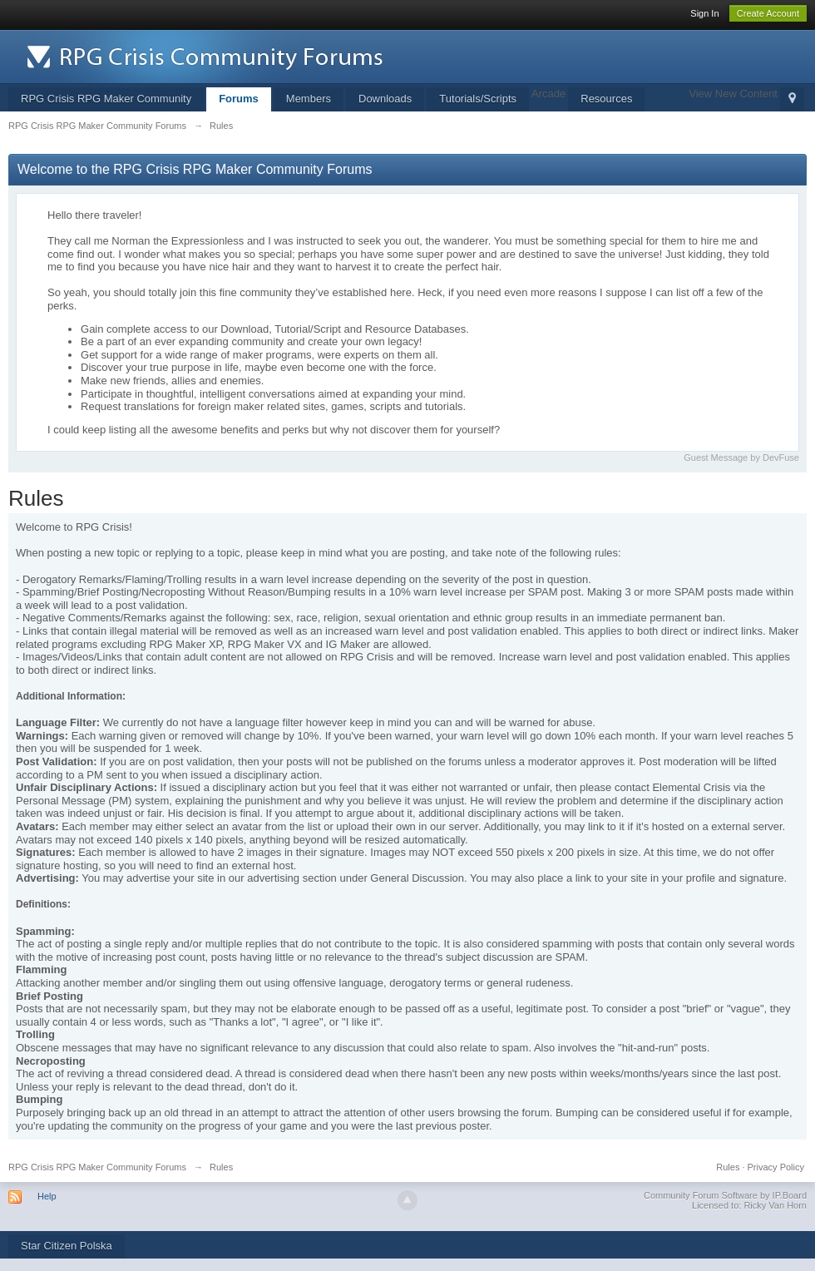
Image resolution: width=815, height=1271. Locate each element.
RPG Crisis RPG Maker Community (106, 98)
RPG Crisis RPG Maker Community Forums (97, 1167)
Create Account (768, 13)
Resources (606, 98)
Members (308, 98)
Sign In (704, 13)
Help (47, 1196)
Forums (239, 98)
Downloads (385, 98)
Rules (727, 1167)
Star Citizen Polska (66, 1245)
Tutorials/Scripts (477, 98)
